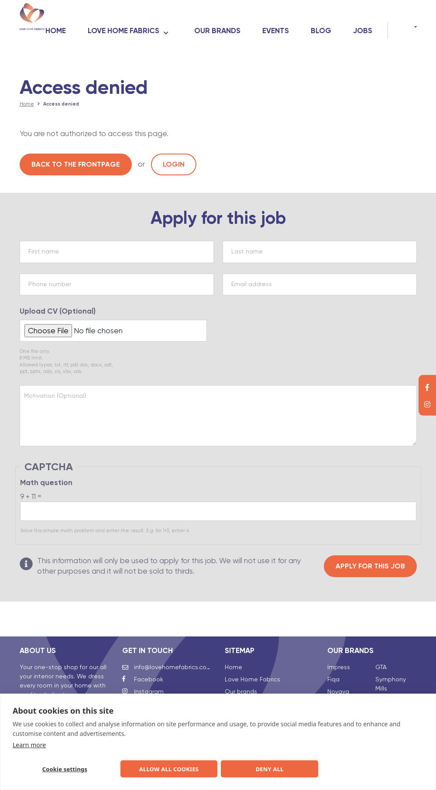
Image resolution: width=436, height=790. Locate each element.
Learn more (29, 743)
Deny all (268, 768)
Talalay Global (396, 687)
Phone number (49, 290)
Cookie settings (62, 768)
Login (174, 167)
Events (316, 22)
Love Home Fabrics (164, 22)
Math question (46, 488)
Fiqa (333, 666)
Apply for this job (370, 572)
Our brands (258, 22)
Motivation (55, 401)
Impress (338, 653)
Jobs (362, 38)
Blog (362, 22)
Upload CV (58, 316)
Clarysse (339, 690)
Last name (247, 257)
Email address (251, 290)
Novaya (338, 678)
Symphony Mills (390, 671)
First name (43, 257)
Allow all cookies (165, 768)
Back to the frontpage (75, 167)
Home (96, 22)
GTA (381, 653)
